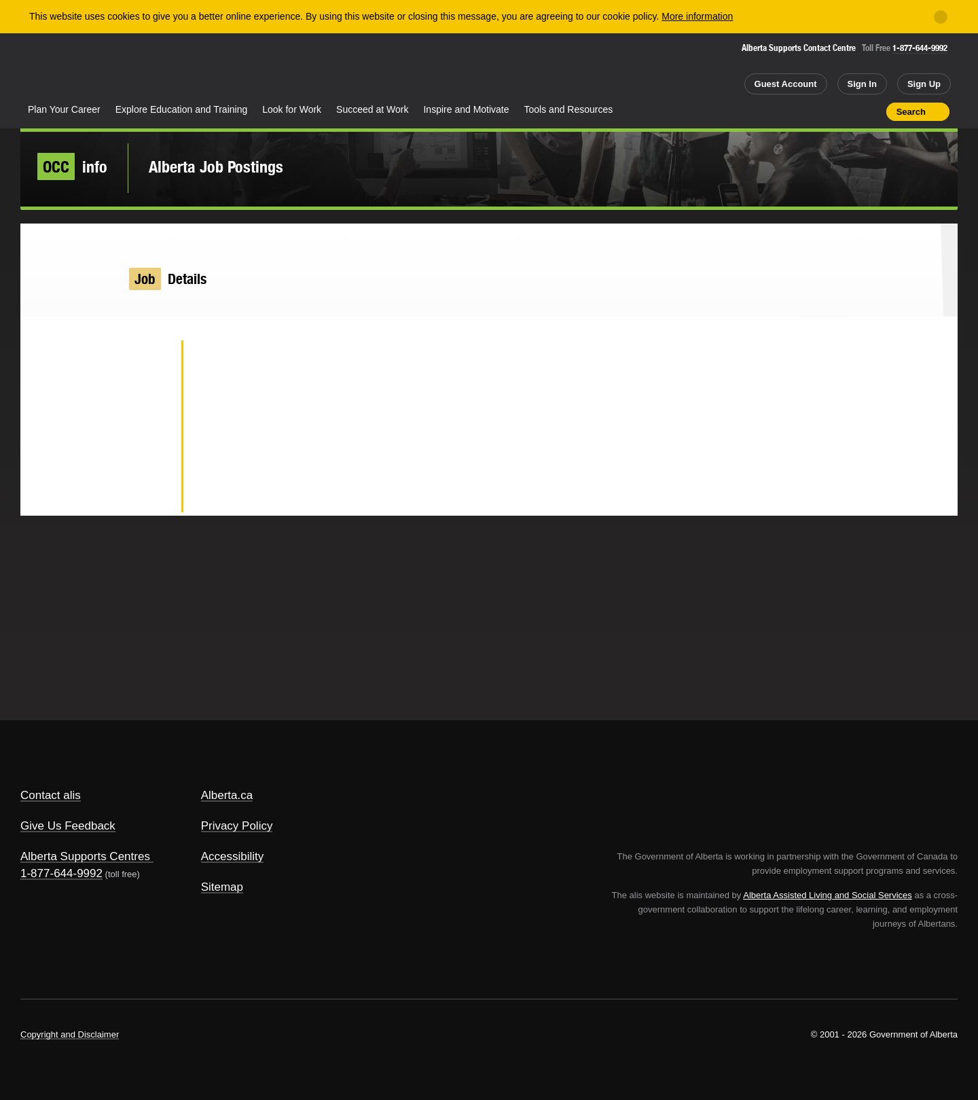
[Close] (940, 17)
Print (871, 111)
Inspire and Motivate (466, 109)
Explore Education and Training (181, 109)
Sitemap (222, 887)
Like (847, 111)
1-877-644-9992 (919, 48)
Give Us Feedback (67, 825)
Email (149, 493)
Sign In (862, 84)
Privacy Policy (237, 825)
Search (911, 112)
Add (823, 111)
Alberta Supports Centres (85, 856)
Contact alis (50, 795)
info (72, 166)
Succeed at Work (372, 109)
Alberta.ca (227, 795)
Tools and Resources (568, 109)
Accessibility (232, 856)
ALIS (166, 67)
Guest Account (786, 84)
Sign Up (924, 84)
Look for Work (291, 109)
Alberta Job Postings (216, 166)
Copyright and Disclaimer (69, 1034)
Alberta (74, 68)
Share (799, 111)
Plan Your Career (64, 109)
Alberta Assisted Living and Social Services (827, 895)
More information (697, 16)
